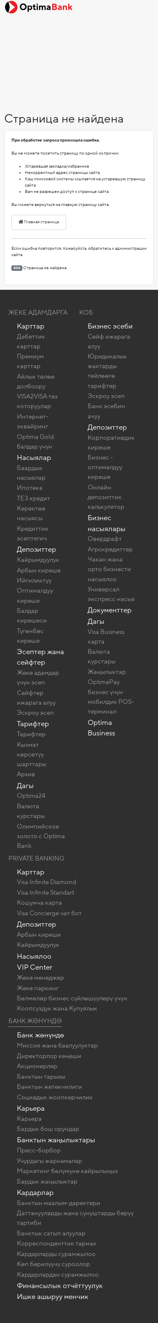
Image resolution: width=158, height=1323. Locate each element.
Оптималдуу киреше (35, 595)
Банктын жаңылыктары (56, 1140)
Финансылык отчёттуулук (60, 1286)
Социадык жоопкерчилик (55, 1097)
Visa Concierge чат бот (49, 913)
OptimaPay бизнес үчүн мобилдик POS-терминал (111, 696)
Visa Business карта (106, 637)
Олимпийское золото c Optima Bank (41, 836)
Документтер (109, 610)
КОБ (86, 312)
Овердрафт (105, 539)
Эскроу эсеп (35, 712)
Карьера (31, 1108)
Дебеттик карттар (31, 341)
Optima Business (101, 728)
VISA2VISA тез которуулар (37, 401)
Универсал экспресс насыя (111, 594)
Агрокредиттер (110, 549)
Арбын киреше (39, 570)
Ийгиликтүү (34, 580)
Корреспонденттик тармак (56, 1243)
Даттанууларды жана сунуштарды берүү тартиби (75, 1218)
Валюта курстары (31, 811)
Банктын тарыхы (41, 1076)
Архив (26, 774)
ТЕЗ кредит (33, 498)
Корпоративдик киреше (111, 442)
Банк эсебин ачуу (106, 411)
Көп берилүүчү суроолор (53, 1264)
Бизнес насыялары (107, 523)
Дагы (25, 786)
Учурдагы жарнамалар (49, 1161)
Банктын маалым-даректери (58, 1203)
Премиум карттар (30, 361)
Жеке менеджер (40, 977)
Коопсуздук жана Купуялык (57, 1008)
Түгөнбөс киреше (30, 636)
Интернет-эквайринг (32, 421)
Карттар (30, 326)
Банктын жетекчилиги (49, 1086)
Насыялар (34, 457)
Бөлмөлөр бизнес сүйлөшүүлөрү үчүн (72, 998)
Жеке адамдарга (37, 312)
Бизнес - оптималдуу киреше (105, 467)
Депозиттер (36, 549)
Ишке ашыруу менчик (52, 1297)
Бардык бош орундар (48, 1129)
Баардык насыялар (31, 473)
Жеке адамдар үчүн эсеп (38, 677)
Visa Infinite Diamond (46, 882)
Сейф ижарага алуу (109, 341)
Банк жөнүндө (35, 1021)
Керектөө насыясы (31, 513)
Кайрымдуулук (38, 560)
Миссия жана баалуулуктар (57, 1045)
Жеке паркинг (38, 988)
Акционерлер (37, 1066)
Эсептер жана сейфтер (40, 657)
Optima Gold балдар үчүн (35, 442)
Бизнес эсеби (110, 326)
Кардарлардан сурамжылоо (58, 1274)
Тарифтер (33, 724)
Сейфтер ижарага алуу (36, 698)
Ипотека (30, 488)
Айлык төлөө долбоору (36, 381)
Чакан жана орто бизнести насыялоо (109, 569)
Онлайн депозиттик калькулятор (106, 497)
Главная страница (39, 222)
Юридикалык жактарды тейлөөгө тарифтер (107, 371)
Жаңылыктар (107, 672)
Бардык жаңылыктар (47, 1181)
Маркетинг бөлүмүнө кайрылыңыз (67, 1171)
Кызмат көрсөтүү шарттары (31, 754)
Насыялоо (34, 956)
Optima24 (31, 795)
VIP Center (34, 967)
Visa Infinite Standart (45, 892)
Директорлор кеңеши (49, 1056)
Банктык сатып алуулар (51, 1233)
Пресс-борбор (39, 1150)
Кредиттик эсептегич (32, 533)
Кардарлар (35, 1192)
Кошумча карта (39, 902)
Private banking (36, 858)
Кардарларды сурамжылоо (56, 1254)
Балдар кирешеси (32, 616)
